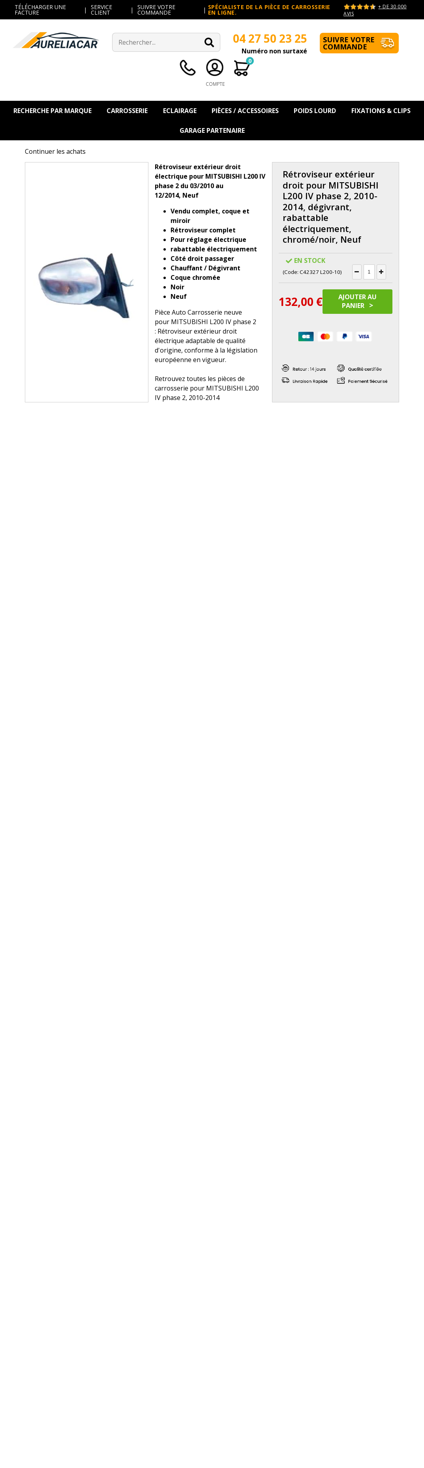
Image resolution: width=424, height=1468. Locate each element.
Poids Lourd (315, 110)
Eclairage (180, 110)
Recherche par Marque (52, 110)
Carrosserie (127, 110)
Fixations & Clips (381, 110)
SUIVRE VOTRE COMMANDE (156, 9)
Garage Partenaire (212, 130)
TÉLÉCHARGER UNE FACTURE (40, 9)
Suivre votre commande (349, 43)
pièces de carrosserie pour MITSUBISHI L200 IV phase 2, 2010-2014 (207, 388)
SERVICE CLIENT (101, 9)
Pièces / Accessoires (245, 110)
